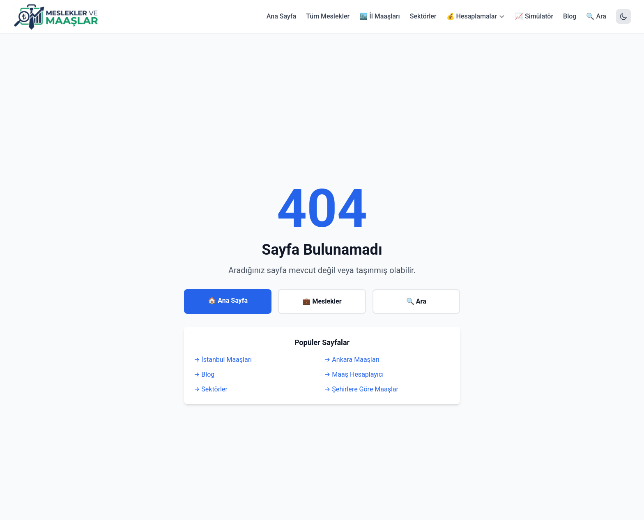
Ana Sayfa (281, 16)
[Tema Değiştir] (623, 16)
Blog (569, 16)
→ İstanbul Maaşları (223, 360)
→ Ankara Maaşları (352, 360)
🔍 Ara (596, 16)
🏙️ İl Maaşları (379, 16)
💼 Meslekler (321, 301)
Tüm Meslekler (328, 16)
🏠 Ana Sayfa (228, 300)
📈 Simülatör (534, 16)
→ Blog (204, 374)
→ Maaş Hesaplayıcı (354, 374)
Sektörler (423, 16)
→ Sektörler (211, 389)
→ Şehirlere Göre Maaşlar (361, 389)
